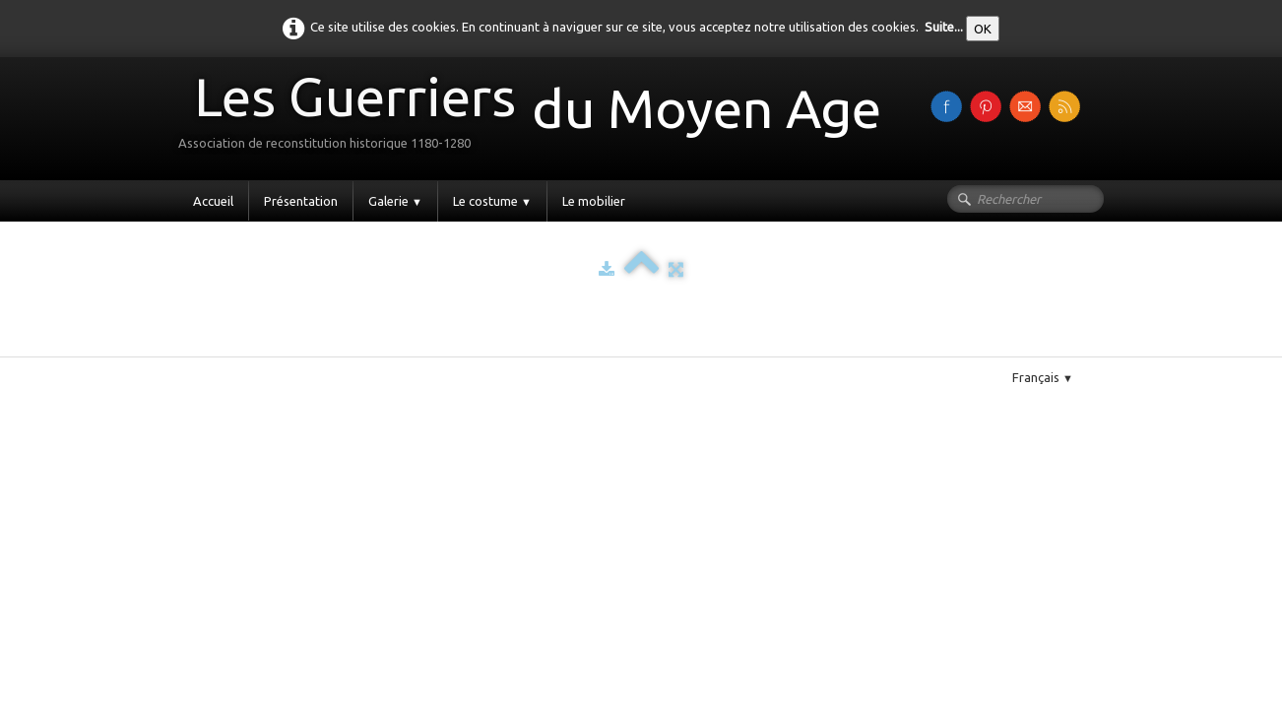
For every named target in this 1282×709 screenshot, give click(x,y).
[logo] (537, 116)
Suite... (944, 26)
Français (1042, 377)
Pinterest (251, 348)
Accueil (213, 201)
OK (983, 28)
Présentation (301, 201)
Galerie (395, 201)
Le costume (492, 201)
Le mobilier (593, 201)
